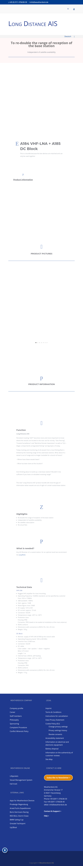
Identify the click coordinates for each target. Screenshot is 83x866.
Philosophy (14, 720)
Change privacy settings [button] (58, 726)
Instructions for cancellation (56, 716)
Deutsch (69, 36)
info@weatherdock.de (58, 804)
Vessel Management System (21, 780)
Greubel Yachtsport (17, 823)
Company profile (16, 708)
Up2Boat (13, 827)
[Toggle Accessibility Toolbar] (4, 850)
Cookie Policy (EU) (52, 723)
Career (12, 712)
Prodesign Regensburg (19, 804)
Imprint (48, 708)
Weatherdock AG (46, 863)
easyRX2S (28, 552)
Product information (23, 179)
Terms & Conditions (53, 712)
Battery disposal (51, 748)
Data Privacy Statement (54, 720)
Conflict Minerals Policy (19, 731)
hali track (13, 784)
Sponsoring (14, 723)
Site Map (49, 759)
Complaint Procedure (18, 727)
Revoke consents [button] (55, 734)
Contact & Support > (52, 811)
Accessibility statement (54, 738)
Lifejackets (14, 776)
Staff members (16, 716)
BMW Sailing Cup (16, 819)
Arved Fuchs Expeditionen (20, 808)
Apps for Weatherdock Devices (22, 800)
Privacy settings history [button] (58, 730)
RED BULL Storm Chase (19, 816)
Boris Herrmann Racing (19, 812)
